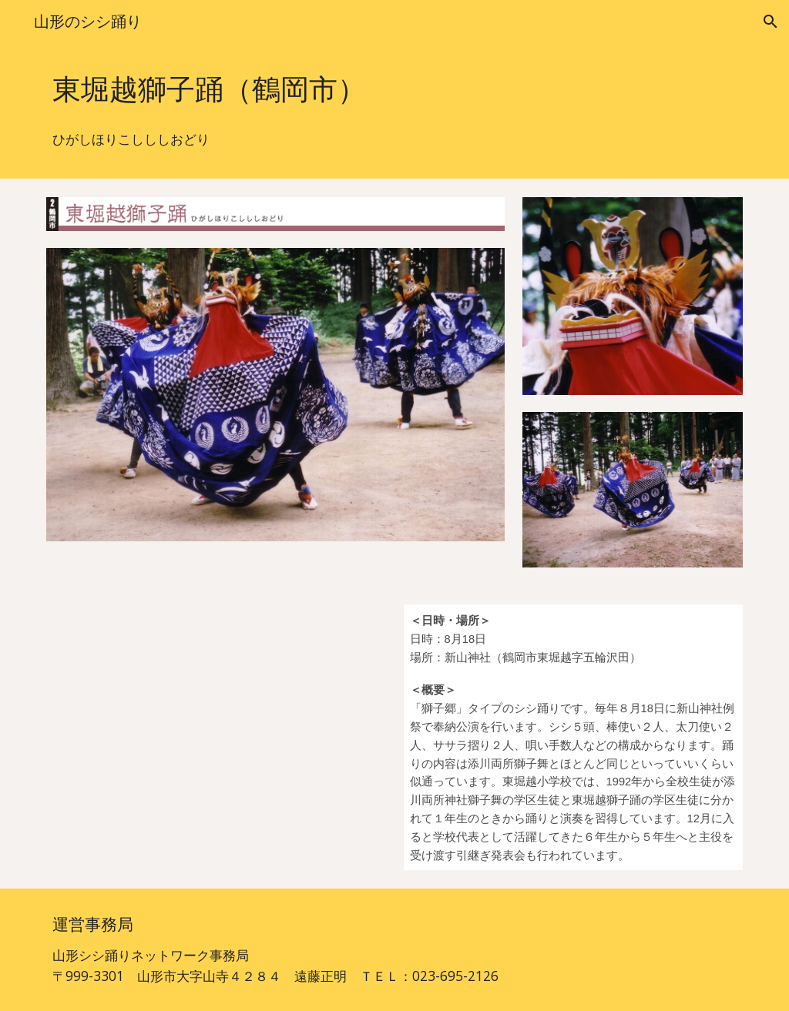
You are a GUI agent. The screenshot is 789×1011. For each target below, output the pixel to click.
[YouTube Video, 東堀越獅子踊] (216, 719)
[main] (395, 90)
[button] (770, 21)
